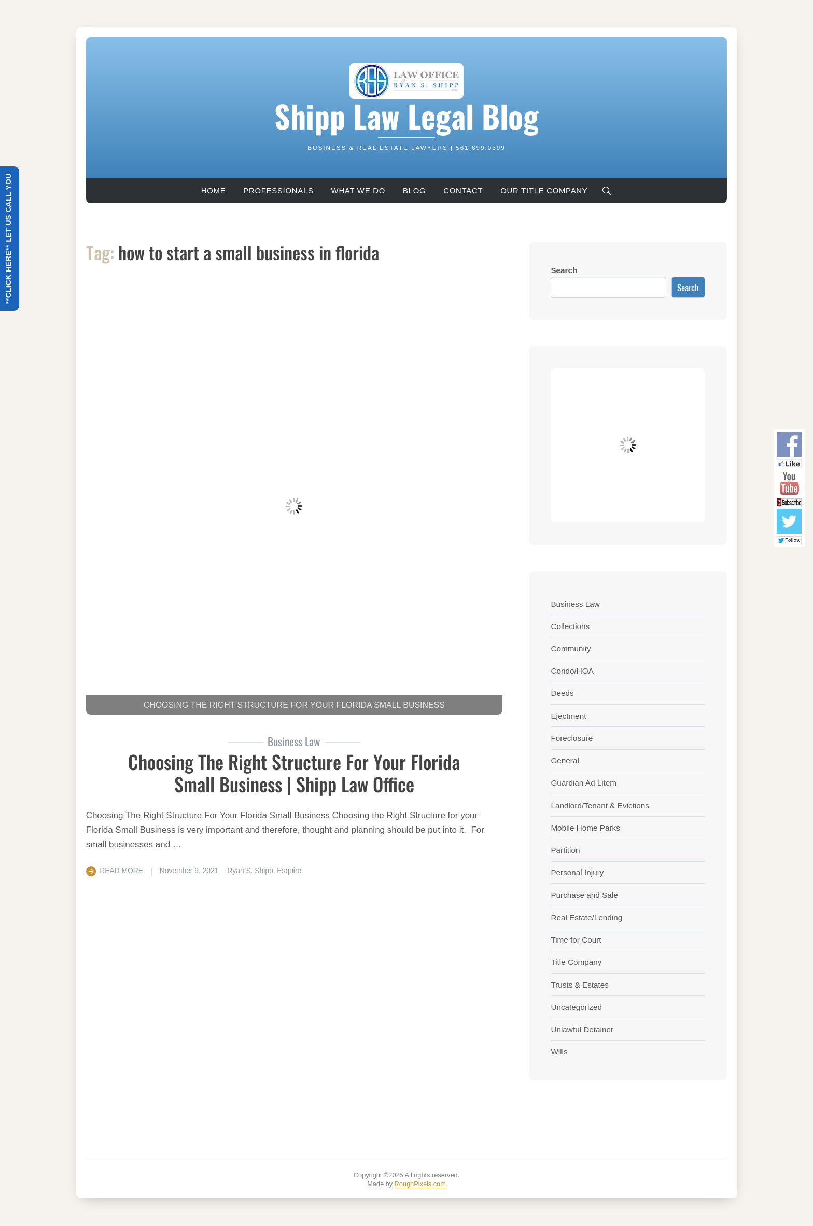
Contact (463, 191)
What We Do (358, 191)
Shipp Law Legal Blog (406, 115)
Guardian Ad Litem (583, 782)
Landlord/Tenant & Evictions (600, 805)
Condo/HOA (572, 670)
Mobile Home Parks (585, 827)
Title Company (576, 962)
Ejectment (568, 715)
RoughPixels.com (420, 1184)
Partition (565, 850)
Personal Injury (577, 872)
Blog (414, 191)
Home (213, 191)
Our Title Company (543, 191)
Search (564, 270)
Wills (559, 1051)
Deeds (562, 693)
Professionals (278, 191)
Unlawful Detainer (582, 1029)
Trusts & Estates (580, 984)
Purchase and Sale (584, 895)
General (565, 760)
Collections (570, 626)
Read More (121, 870)
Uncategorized (576, 1007)
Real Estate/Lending (586, 917)
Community (571, 648)
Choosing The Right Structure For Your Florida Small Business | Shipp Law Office (294, 772)
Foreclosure (572, 738)
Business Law (575, 604)
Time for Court (576, 939)
